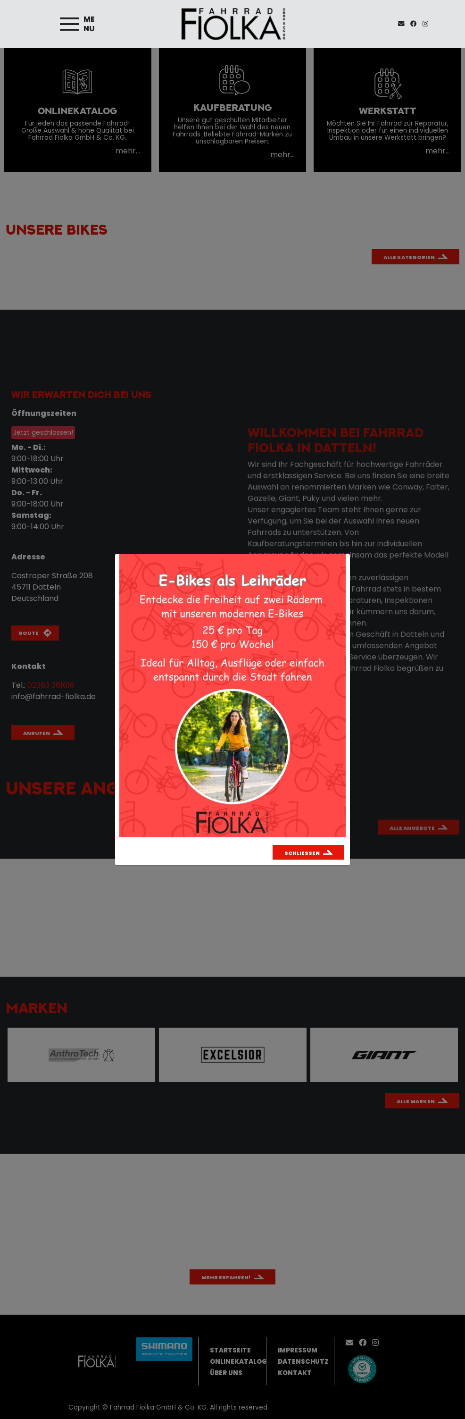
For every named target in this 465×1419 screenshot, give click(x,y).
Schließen (302, 853)
